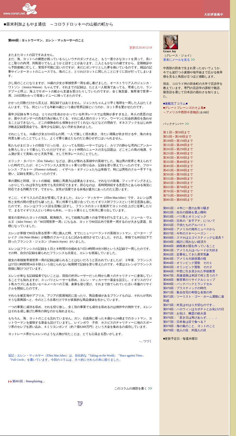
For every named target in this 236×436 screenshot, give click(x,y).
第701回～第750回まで (178, 191)
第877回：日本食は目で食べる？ (184, 322)
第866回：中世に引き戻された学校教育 (189, 271)
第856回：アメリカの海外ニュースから (189, 229)
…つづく (146, 341)
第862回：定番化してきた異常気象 (186, 254)
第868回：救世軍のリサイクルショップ (189, 279)
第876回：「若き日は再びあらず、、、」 (190, 317)
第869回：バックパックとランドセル (187, 284)
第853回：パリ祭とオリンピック (184, 216)
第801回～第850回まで (178, 199)
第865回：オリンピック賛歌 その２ (187, 267)
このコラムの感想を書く (133, 388)
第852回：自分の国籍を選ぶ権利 (184, 212)
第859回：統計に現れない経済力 (184, 242)
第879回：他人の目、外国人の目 (184, 330)
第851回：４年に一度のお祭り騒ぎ (186, 208)
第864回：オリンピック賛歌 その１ (187, 263)
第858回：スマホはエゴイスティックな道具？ (193, 237)
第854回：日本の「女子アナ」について (189, 220)
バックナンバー (176, 124)
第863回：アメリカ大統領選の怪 (184, 258)
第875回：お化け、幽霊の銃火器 (184, 313)
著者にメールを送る (179, 59)
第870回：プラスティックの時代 (184, 288)
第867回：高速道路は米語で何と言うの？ (190, 275)
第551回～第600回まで (178, 178)
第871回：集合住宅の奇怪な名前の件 (187, 292)
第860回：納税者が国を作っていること (189, 246)
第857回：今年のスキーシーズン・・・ (189, 233)
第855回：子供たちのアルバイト (184, 225)
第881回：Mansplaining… (26, 381)
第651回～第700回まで (178, 187)
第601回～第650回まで (178, 183)
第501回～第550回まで (178, 174)
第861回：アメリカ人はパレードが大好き (190, 250)
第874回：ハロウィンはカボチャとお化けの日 (193, 309)
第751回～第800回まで (178, 195)
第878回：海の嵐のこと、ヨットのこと (189, 326)
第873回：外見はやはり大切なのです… (189, 305)
